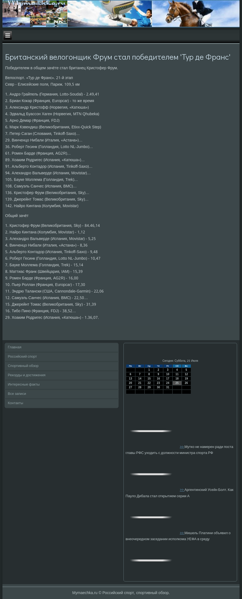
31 (167, 387)
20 (130, 382)
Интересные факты (23, 384)
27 (130, 387)
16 (158, 378)
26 (186, 382)
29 (149, 387)
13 (130, 378)
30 (158, 387)
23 (158, 382)
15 (149, 378)
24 (167, 382)
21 (139, 382)
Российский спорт (22, 357)
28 (139, 387)
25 (176, 382)
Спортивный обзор (23, 366)
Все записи (17, 394)
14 (139, 378)
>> (182, 447)
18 (176, 378)
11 (176, 374)
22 (149, 382)
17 (167, 378)
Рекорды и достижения (26, 375)
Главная (14, 347)
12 (186, 374)
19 (186, 378)
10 (167, 374)
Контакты (15, 403)
